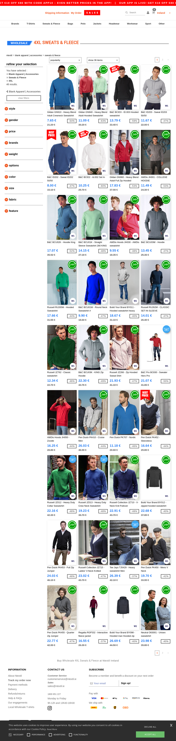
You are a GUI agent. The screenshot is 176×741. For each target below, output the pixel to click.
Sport (148, 23)
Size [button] (11, 182)
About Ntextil (15, 669)
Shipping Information (57, 13)
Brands (15, 23)
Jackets (97, 23)
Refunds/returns (16, 687)
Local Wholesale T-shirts (21, 701)
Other (162, 23)
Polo (83, 23)
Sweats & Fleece (51, 23)
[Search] (134, 12)
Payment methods (18, 678)
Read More (52, 729)
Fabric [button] (12, 193)
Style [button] (12, 102)
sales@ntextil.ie (56, 680)
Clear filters (23, 92)
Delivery (12, 683)
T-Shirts (31, 23)
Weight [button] (13, 148)
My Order (76, 13)
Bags (70, 23)
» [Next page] (168, 54)
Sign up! (126, 677)
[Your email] (104, 677)
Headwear (114, 23)
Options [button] (14, 159)
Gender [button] (13, 114)
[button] (148, 13)
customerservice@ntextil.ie (62, 673)
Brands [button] (13, 136)
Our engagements (17, 696)
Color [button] (12, 171)
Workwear (132, 23)
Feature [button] (13, 205)
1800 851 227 (55, 688)
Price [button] (12, 125)
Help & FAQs (15, 692)
